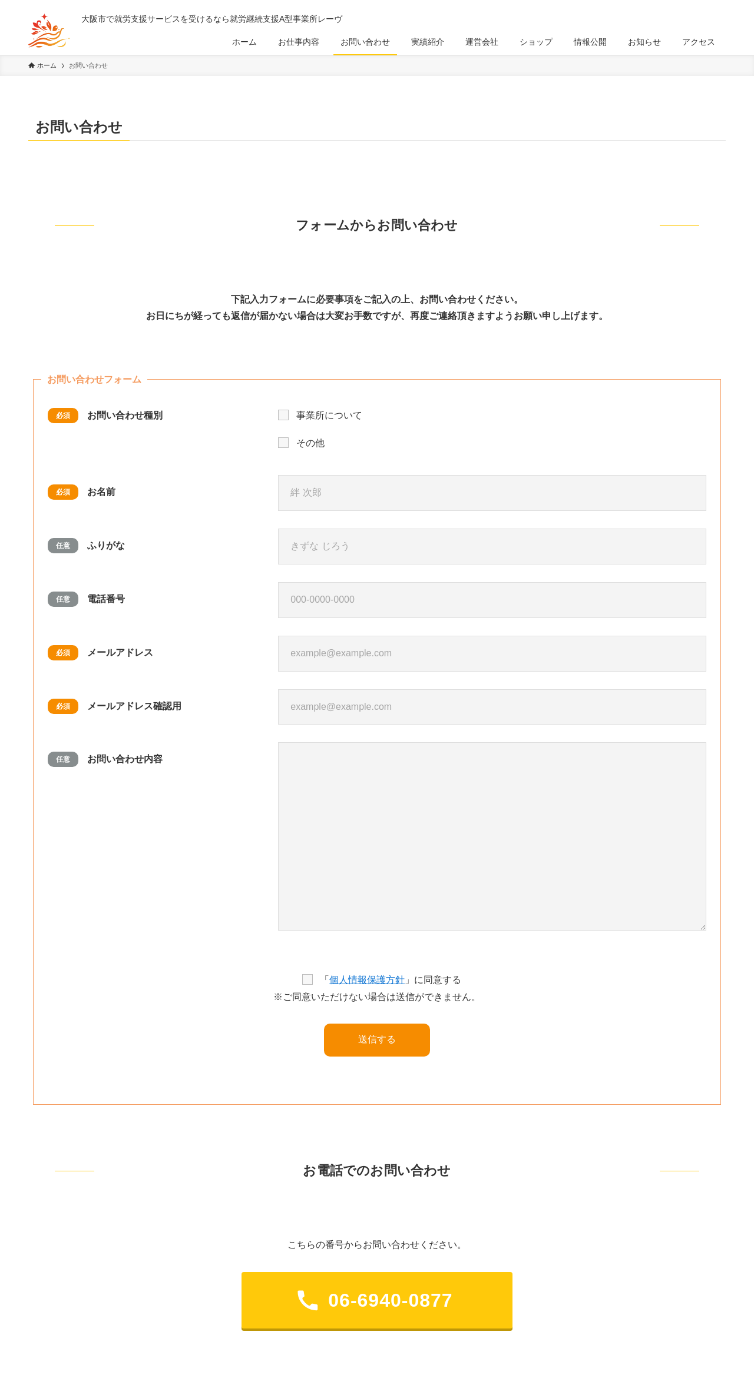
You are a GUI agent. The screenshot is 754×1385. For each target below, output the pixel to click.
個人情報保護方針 (367, 980)
